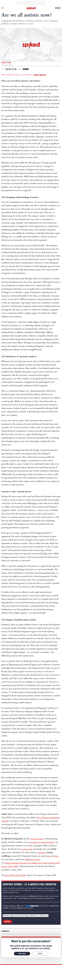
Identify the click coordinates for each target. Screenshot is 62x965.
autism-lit (41, 852)
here (48, 856)
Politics (25, 69)
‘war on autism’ (36, 838)
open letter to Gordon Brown (42, 842)
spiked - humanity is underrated (31, 8)
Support (7, 921)
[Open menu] (2, 8)
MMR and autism (32, 859)
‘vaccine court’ (26, 849)
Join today (22, 954)
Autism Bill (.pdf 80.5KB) (15, 875)
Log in (57, 8)
